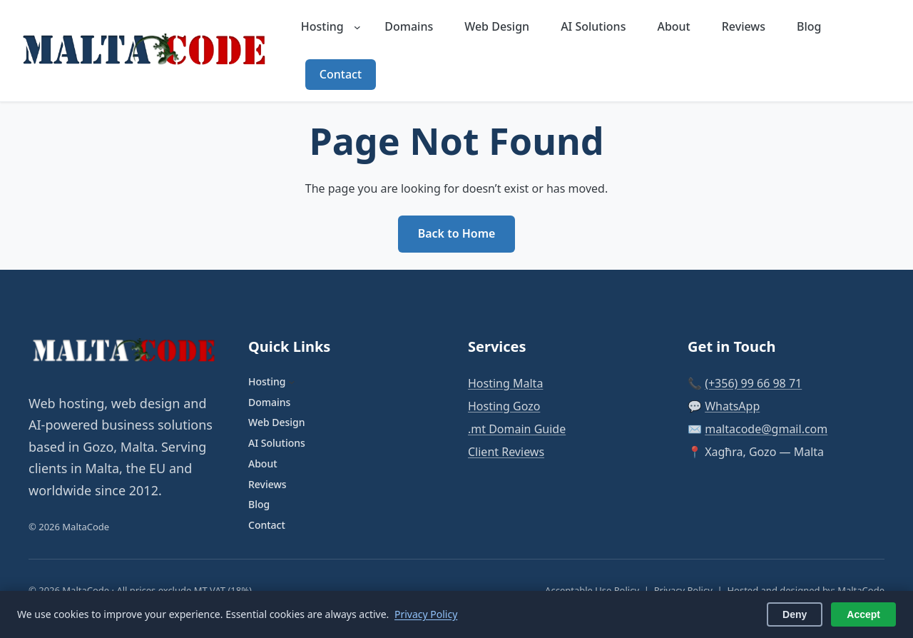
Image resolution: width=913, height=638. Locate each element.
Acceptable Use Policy (592, 590)
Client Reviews (506, 452)
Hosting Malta (505, 383)
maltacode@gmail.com (766, 429)
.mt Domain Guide (517, 429)
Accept (863, 614)
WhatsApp (732, 406)
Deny (794, 614)
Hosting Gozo (504, 406)
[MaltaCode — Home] (147, 51)
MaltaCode (860, 590)
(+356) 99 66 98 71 (753, 383)
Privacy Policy (683, 590)
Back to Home (457, 233)
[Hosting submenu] (357, 27)
